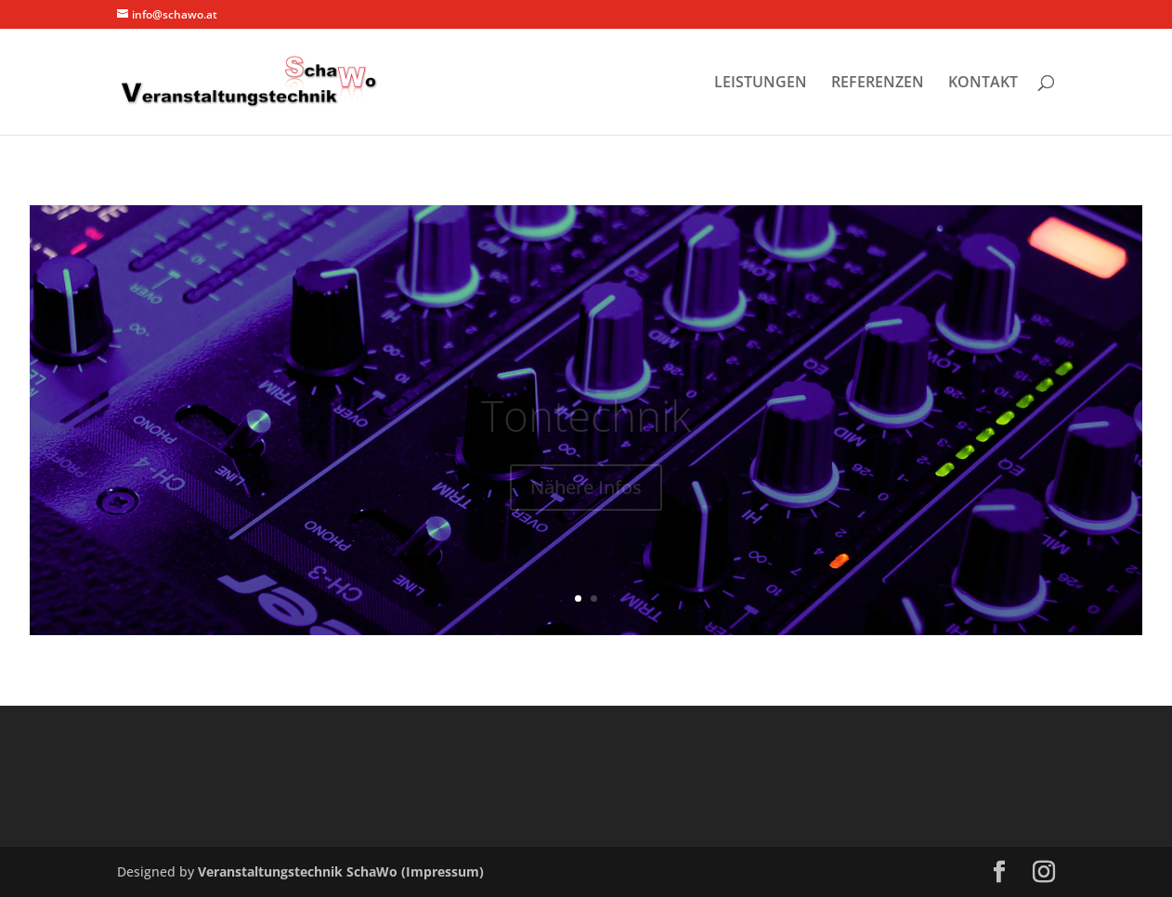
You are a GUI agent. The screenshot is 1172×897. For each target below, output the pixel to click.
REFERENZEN (877, 83)
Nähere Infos (586, 497)
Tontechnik (586, 425)
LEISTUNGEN (760, 83)
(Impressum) (442, 871)
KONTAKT (983, 83)
